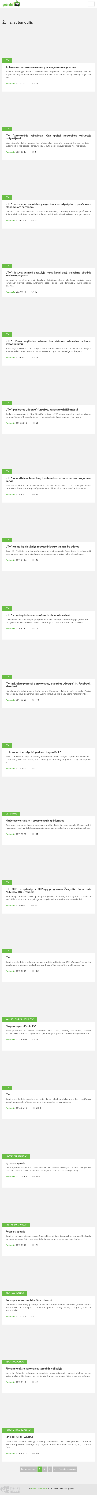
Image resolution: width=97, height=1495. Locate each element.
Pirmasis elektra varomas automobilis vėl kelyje (34, 1368)
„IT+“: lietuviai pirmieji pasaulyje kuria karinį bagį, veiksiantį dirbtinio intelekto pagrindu (48, 274)
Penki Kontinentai (39, 1489)
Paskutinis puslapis (67, 1469)
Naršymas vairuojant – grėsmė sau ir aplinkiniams (35, 820)
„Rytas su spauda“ (16, 1156)
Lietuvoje (11, 814)
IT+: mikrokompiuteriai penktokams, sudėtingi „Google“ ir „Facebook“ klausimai (48, 685)
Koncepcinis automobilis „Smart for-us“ (29, 1300)
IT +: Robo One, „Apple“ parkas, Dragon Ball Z (33, 752)
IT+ (7, 60)
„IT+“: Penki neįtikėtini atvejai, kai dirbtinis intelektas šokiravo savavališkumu (48, 343)
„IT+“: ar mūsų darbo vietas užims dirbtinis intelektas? (38, 615)
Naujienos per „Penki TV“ (20, 1019)
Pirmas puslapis (28, 1469)
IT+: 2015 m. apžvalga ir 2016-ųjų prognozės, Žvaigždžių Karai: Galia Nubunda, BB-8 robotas (48, 891)
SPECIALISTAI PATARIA (19, 1437)
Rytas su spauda (15, 1163)
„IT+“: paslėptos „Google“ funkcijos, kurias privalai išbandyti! (42, 409)
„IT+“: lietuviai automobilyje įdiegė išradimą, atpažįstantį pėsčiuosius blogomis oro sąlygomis (48, 206)
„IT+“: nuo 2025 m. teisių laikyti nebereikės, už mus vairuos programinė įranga (48, 480)
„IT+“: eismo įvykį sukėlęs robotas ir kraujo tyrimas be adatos (42, 546)
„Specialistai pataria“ (18, 1430)
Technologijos (15, 1293)
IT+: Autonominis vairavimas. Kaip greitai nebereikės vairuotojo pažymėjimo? (48, 137)
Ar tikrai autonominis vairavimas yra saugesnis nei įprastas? (41, 67)
